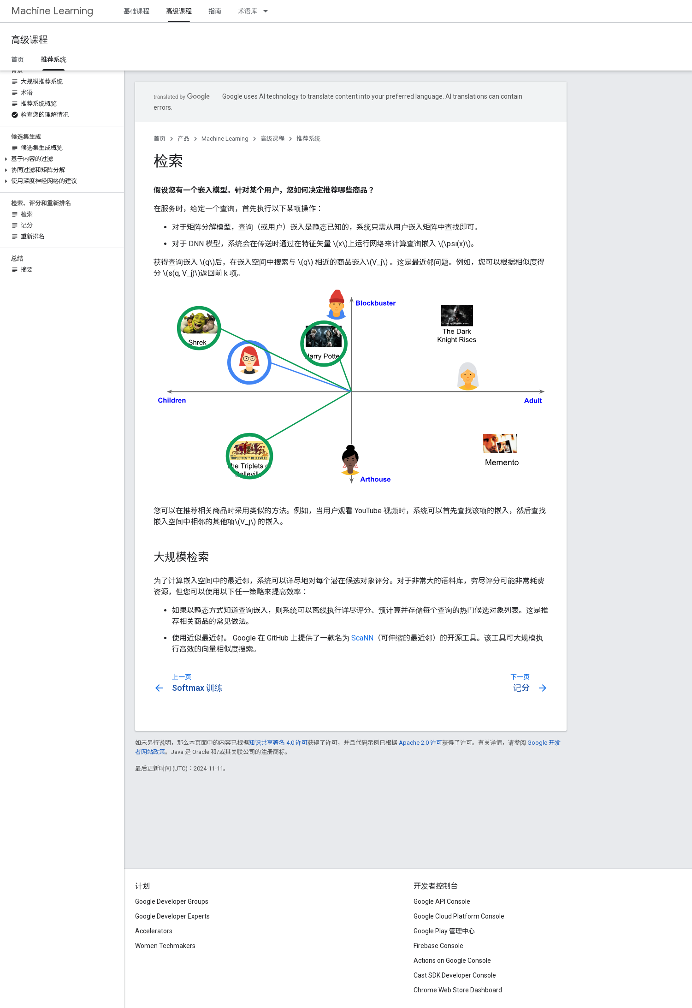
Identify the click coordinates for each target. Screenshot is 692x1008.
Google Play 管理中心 (444, 931)
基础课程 (136, 11)
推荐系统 (308, 138)
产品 (183, 138)
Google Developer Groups (171, 901)
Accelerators (153, 931)
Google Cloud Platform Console (459, 916)
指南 (214, 11)
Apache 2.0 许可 (420, 742)
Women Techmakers (165, 945)
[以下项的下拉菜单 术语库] (268, 11)
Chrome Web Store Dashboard (458, 990)
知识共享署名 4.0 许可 (278, 742)
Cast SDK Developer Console (455, 975)
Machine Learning (52, 11)
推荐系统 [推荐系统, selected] (53, 59)
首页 (17, 59)
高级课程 (29, 40)
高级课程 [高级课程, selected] (179, 11)
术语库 (247, 11)
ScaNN (362, 638)
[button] (60, 159)
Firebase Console (438, 945)
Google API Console (442, 901)
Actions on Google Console (452, 960)
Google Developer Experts (172, 916)
